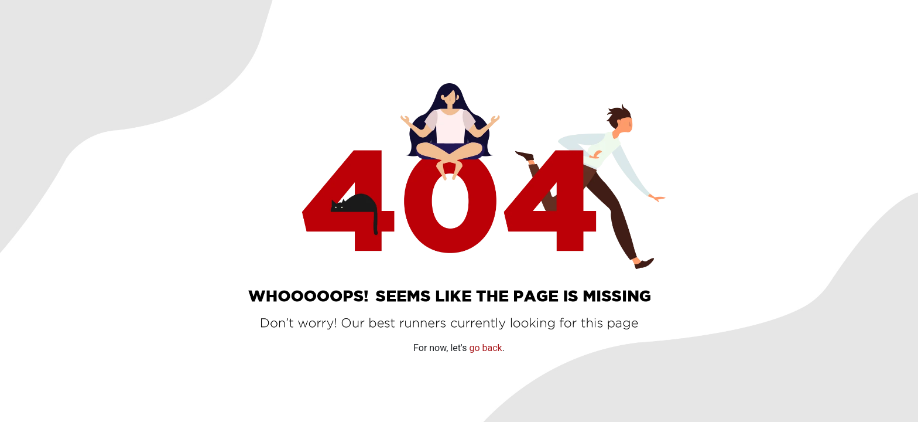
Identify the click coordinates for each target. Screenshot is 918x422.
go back (485, 347)
